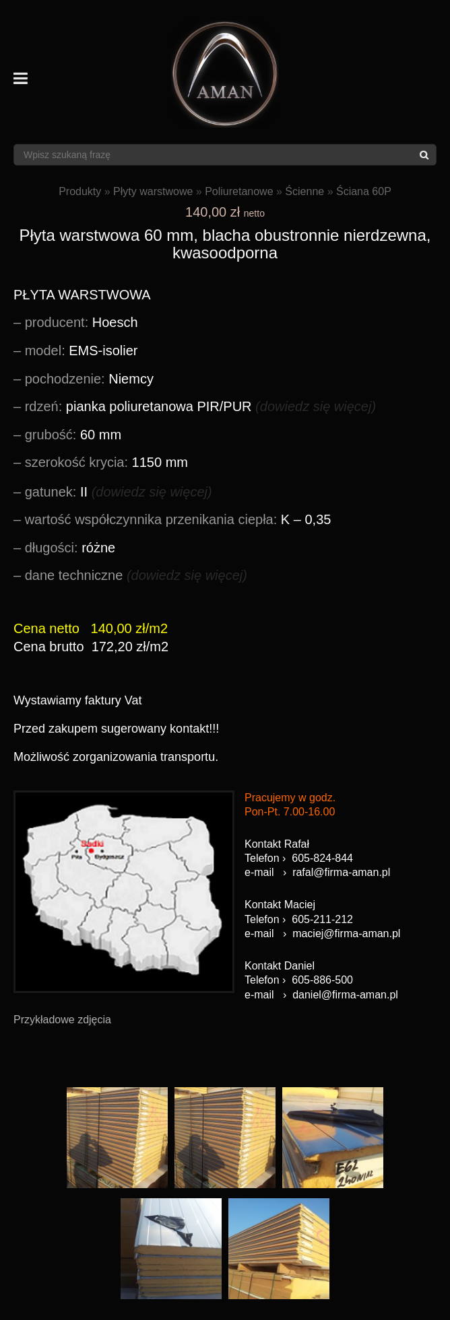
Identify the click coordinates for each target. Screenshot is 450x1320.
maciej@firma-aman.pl (346, 933)
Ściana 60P (363, 191)
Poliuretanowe (239, 191)
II (118, 491)
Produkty (80, 191)
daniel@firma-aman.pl (345, 994)
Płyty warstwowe (153, 191)
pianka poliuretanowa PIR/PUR (200, 406)
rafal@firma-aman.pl (341, 872)
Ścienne (304, 191)
